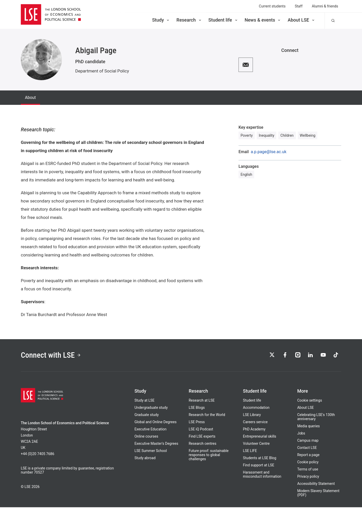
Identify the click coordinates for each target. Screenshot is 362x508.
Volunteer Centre (256, 444)
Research (189, 20)
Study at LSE (145, 401)
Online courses (146, 437)
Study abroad (145, 459)
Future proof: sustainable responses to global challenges (208, 455)
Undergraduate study (151, 408)
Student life (223, 20)
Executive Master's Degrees (156, 444)
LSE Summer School (151, 451)
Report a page (308, 456)
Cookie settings (309, 401)
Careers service (255, 423)
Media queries (308, 427)
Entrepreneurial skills (259, 437)
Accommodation (256, 408)
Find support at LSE (258, 466)
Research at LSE (202, 401)
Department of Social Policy (102, 70)
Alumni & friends (325, 6)
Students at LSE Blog (259, 459)
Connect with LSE (52, 356)
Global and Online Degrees (156, 423)
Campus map (308, 441)
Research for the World (207, 415)
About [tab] (30, 97)
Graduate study (147, 415)
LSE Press (197, 423)
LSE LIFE (250, 451)
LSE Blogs (197, 408)
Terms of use (307, 470)
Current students (272, 6)
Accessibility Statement (316, 484)
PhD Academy (254, 430)
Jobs (301, 434)
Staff (298, 6)
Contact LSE (307, 448)
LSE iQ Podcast (201, 430)
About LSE (301, 20)
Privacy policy (308, 477)
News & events (263, 20)
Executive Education (151, 430)
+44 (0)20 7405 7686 (37, 454)
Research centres (202, 444)
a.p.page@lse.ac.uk (269, 152)
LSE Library (252, 415)
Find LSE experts (202, 437)
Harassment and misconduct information (262, 475)
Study (161, 20)
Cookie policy (308, 463)
